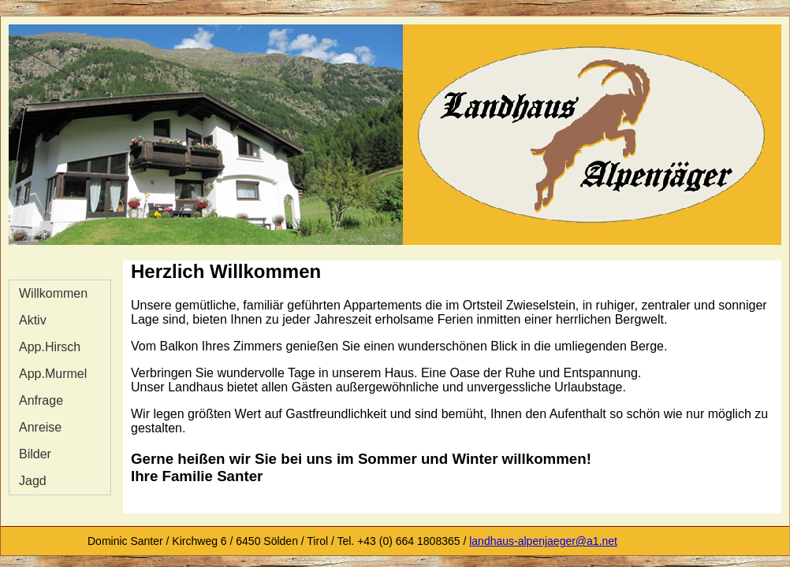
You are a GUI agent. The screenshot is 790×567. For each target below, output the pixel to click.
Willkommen (53, 293)
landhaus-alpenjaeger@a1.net (543, 541)
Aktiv (33, 320)
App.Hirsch (49, 347)
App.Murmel (53, 373)
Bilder (35, 454)
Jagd (33, 480)
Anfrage (41, 400)
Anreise (40, 427)
